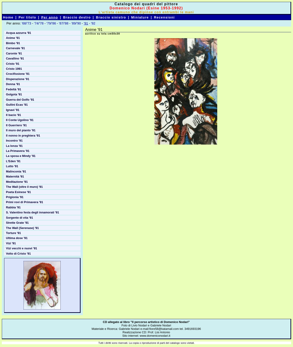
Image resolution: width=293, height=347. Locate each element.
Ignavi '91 (12, 110)
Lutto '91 (12, 166)
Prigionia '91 (15, 197)
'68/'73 (26, 23)
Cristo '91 (12, 63)
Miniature (140, 17)
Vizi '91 (11, 243)
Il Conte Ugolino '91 (19, 120)
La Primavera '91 (17, 151)
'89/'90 (76, 23)
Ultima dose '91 (17, 238)
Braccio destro (77, 17)
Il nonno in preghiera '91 (23, 135)
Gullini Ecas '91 (17, 104)
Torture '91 (13, 233)
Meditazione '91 (17, 181)
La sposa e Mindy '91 (20, 156)
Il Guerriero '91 (16, 125)
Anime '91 (13, 38)
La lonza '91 (14, 146)
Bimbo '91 (13, 43)
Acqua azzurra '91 (18, 33)
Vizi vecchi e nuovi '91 (21, 248)
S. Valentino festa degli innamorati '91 (32, 212)
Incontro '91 (14, 140)
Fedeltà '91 (13, 89)
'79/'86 (51, 23)
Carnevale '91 (15, 48)
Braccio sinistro (111, 17)
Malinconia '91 (16, 171)
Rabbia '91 (13, 207)
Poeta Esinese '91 (18, 192)
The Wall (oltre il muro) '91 (24, 186)
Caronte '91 (14, 53)
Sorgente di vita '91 (19, 217)
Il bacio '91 (13, 115)
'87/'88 (63, 23)
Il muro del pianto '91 (20, 130)
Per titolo (27, 17)
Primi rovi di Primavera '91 (24, 202)
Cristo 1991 (14, 68)
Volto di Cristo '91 (18, 253)
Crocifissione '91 (18, 73)
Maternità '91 (15, 176)
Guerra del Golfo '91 (20, 99)
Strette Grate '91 (17, 222)
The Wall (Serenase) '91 (22, 228)
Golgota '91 (14, 94)
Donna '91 (13, 84)
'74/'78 (39, 23)
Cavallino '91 (15, 58)
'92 (93, 23)
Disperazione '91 (17, 79)
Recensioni (164, 17)
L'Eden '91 (13, 161)
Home (8, 17)
